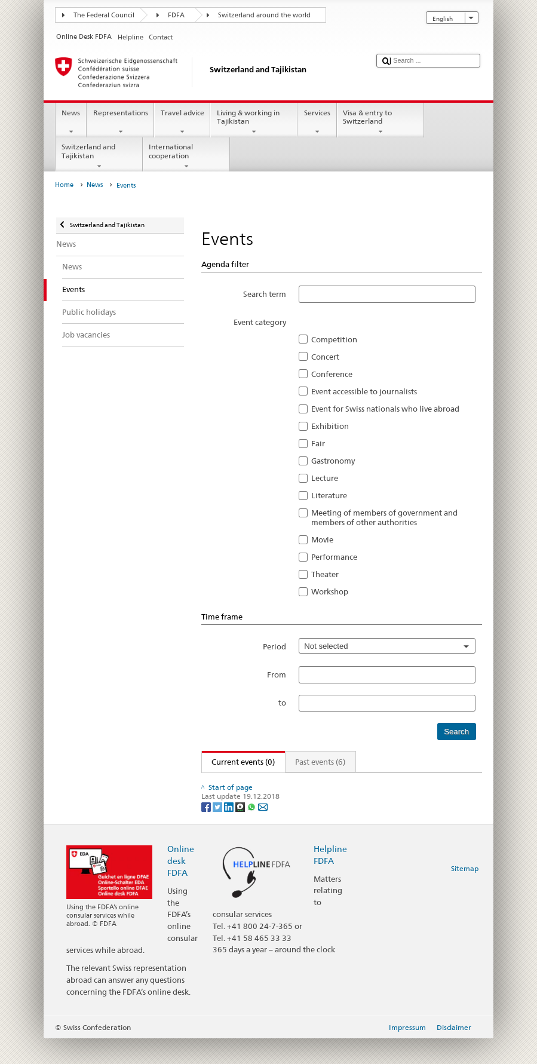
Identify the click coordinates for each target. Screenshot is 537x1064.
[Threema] (241, 831)
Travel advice (182, 122)
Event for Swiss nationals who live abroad (385, 408)
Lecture (324, 478)
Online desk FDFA (180, 886)
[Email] (263, 831)
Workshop (329, 591)
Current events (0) (238, 761)
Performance (334, 557)
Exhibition (330, 426)
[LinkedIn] (229, 831)
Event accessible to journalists (364, 391)
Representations (120, 122)
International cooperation (186, 156)
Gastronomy (333, 460)
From (276, 674)
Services (317, 122)
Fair (318, 443)
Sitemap (464, 893)
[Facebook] (207, 831)
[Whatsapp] (252, 831)
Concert (325, 356)
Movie (322, 539)
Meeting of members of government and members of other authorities (384, 517)
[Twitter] (218, 831)
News (71, 122)
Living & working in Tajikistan (254, 122)
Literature (329, 495)
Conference (331, 374)
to (282, 702)
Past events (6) (320, 761)
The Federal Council (103, 15)
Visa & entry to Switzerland (380, 122)
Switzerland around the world (264, 15)
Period (274, 646)
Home (64, 185)
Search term (264, 294)
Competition (334, 339)
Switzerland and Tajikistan (99, 156)
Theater (325, 574)
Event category (260, 322)
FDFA (176, 15)
